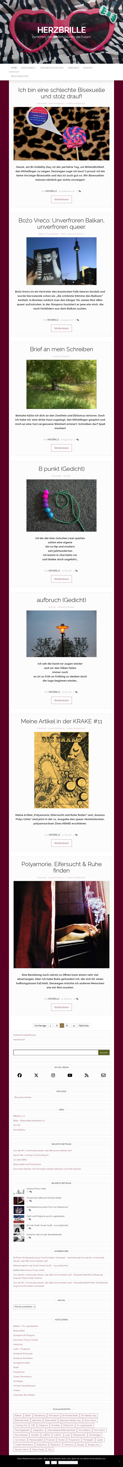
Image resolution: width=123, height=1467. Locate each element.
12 (74, 999)
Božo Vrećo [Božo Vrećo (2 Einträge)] (90, 1420)
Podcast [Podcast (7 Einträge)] (50, 1440)
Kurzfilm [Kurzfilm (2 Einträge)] (35, 1435)
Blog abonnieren (22, 1097)
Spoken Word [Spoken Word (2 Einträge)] (22, 1449)
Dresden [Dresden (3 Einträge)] (55, 1425)
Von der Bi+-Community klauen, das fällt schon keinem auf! (42, 1150)
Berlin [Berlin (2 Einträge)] (28, 1415)
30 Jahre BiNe (20, 1159)
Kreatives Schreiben (61, 356)
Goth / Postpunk (21, 1349)
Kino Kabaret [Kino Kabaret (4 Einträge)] (21, 1435)
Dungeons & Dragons (24, 1335)
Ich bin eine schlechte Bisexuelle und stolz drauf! (61, 93)
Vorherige (40, 1025)
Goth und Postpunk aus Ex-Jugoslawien (46, 1216)
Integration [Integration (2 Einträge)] (38, 1430)
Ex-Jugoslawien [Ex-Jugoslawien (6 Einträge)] (84, 1425)
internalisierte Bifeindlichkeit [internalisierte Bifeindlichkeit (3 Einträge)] (61, 1430)
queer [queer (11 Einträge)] (100, 1440)
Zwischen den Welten (24, 1395)
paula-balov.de (20, 76)
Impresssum (19, 1039)
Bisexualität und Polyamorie (27, 1164)
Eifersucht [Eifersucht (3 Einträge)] (68, 1425)
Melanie (17, 1265)
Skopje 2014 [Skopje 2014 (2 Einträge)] (94, 1444)
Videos (16, 1390)
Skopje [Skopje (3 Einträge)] (80, 1444)
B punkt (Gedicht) (62, 468)
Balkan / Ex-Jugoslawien (48, 234)
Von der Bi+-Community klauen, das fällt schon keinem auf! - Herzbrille (48, 1275)
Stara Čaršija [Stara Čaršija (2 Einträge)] (38, 1449)
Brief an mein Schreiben (61, 349)
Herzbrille (61, 30)
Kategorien (28, 68)
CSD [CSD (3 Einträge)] (33, 1425)
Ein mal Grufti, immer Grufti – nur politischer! (47, 1225)
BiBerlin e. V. (19, 1116)
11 (74, 1025)
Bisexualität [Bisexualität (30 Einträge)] (50, 1420)
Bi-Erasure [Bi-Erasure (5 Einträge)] (54, 1415)
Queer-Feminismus (56, 103)
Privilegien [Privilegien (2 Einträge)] (88, 1440)
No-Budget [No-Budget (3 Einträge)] (95, 1435)
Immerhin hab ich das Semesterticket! (44, 1234)
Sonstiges (18, 1381)
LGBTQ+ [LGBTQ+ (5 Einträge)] (58, 1435)
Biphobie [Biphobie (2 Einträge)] (36, 1420)
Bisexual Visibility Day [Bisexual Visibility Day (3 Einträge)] (70, 1420)
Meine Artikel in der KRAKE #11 (61, 721)
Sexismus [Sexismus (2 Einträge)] (69, 1444)
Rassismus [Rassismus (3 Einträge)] (42, 1444)
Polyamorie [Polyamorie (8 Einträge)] (74, 1440)
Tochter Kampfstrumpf (75, 103)
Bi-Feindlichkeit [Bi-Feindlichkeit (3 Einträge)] (70, 1415)
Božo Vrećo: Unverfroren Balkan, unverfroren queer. (61, 223)
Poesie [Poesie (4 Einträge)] (61, 1440)
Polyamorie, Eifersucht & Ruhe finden (61, 867)
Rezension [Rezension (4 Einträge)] (55, 1444)
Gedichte (66, 476)
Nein (54, 1462)
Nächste (84, 1025)
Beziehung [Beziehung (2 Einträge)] (40, 1415)
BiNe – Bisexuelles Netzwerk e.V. (29, 1120)
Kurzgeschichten (21, 1363)
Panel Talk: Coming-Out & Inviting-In (31, 1155)
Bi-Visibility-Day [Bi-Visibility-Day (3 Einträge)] (89, 1415)
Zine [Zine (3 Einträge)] (50, 1449)
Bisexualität (42, 103)
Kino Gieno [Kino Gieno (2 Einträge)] (99, 1430)
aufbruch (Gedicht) (61, 600)
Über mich (73, 68)
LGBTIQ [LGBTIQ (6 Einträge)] (46, 1435)
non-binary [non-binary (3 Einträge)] (20, 1440)
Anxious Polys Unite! (36, 1188)
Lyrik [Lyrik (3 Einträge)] (67, 1435)
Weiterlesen (61, 199)
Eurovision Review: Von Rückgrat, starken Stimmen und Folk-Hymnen (47, 1169)
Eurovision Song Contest (25, 1340)
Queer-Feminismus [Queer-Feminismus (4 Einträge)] (24, 1444)
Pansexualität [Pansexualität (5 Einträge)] (36, 1440)
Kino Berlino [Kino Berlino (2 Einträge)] (85, 1430)
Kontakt (88, 68)
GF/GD (16, 1125)
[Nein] (119, 1461)
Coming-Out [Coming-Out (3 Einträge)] (21, 1425)
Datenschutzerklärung (24, 1035)
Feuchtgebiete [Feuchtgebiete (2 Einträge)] (22, 1430)
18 (28, 1192)
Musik (63, 234)
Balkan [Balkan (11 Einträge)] (18, 1415)
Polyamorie (42, 728)
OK (47, 1462)
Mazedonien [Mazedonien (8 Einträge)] (79, 1435)
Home (14, 68)
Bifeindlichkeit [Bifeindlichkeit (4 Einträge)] (22, 1420)
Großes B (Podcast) (52, 68)
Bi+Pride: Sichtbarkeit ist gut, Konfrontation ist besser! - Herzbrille (45, 1257)
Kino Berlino (19, 1130)
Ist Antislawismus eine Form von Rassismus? (47, 1207)
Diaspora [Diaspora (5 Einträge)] (43, 1425)
